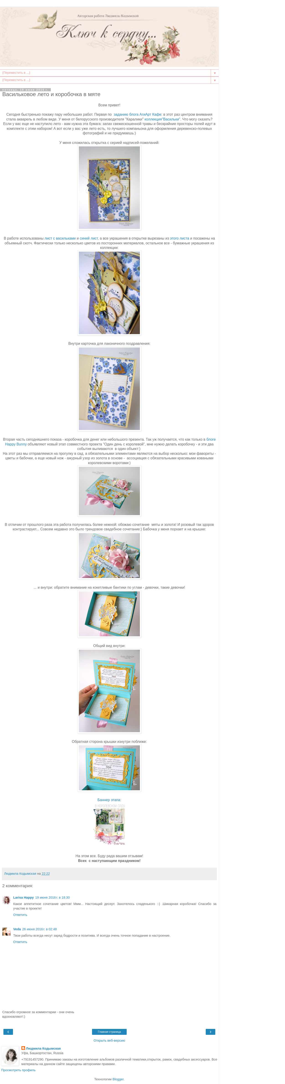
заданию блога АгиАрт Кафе (137, 114)
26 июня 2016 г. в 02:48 (39, 929)
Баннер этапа (109, 800)
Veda (17, 929)
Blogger (118, 1079)
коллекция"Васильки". (162, 119)
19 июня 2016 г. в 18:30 (52, 897)
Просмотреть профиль (18, 1070)
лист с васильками (60, 238)
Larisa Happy (23, 897)
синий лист (88, 238)
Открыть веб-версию (109, 1040)
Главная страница (109, 1031)
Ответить (20, 915)
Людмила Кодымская (43, 1048)
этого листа (179, 238)
